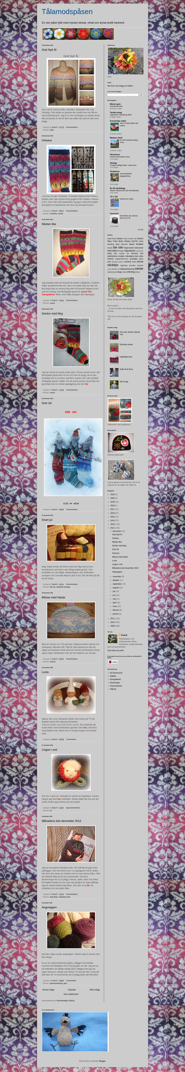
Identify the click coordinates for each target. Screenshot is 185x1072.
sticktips (112, 265)
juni (114, 595)
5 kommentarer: (72, 211)
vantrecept (111, 272)
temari (114, 269)
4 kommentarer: (72, 390)
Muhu (121, 241)
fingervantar (129, 248)
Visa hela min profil (115, 650)
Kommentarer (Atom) (65, 1001)
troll (118, 269)
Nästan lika (49, 224)
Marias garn (115, 104)
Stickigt (113, 163)
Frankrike (53, 214)
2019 (112, 502)
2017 (112, 509)
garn (65, 983)
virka (124, 272)
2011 (112, 618)
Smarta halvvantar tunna (120, 157)
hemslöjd (112, 250)
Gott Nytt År (49, 49)
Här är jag (124, 382)
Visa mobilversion (71, 994)
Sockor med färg (52, 313)
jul (51, 810)
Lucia (45, 672)
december (117, 531)
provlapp (133, 259)
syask (109, 269)
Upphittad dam (126, 357)
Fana (125, 239)
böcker (110, 248)
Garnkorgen (115, 683)
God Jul (47, 403)
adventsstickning (56, 983)
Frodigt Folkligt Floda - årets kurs (123, 165)
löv (128, 253)
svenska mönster (136, 265)
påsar (141, 259)
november (117, 576)
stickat (140, 261)
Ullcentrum (115, 155)
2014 (112, 520)
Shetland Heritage (63, 587)
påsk (109, 262)
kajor (122, 251)
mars (115, 606)
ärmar (137, 272)
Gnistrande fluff (116, 106)
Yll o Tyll (114, 197)
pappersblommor (121, 259)
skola (134, 262)
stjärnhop (123, 265)
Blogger (102, 1061)
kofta (52, 130)
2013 (112, 524)
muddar (121, 256)
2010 (112, 622)
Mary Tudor (112, 241)
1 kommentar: (71, 739)
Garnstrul (114, 214)
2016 (112, 513)
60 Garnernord (116, 673)
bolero (131, 244)
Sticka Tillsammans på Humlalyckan (124, 190)
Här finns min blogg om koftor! (120, 86)
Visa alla (140, 229)
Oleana (127, 241)
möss (141, 256)
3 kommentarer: (72, 584)
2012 (112, 528)
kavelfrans (139, 251)
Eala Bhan (54, 897)
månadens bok (64, 897)
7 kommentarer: (72, 509)
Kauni (140, 238)
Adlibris (113, 676)
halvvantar (138, 248)
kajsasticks (130, 250)
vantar (139, 268)
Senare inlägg (48, 990)
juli (114, 591)
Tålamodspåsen (67, 12)
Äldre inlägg (95, 990)
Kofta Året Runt (126, 369)
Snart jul (47, 519)
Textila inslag (116, 113)
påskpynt (115, 262)
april (115, 603)
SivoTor (135, 241)
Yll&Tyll (113, 689)
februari (116, 610)
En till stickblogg (117, 188)
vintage (119, 272)
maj (114, 599)
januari (116, 614)
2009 (112, 626)
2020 (112, 498)
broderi (139, 244)
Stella (141, 241)
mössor (53, 662)
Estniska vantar (126, 344)
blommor (124, 244)
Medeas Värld (116, 138)
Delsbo (120, 239)
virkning (131, 272)
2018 (112, 506)
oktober (116, 580)
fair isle (52, 587)
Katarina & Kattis (126, 199)
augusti (116, 588)
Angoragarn (49, 907)
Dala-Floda (111, 239)
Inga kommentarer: (73, 808)
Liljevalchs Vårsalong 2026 (121, 115)
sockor (60, 214)
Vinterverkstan (116, 686)
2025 (112, 494)
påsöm (121, 262)
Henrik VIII (132, 239)
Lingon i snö (49, 749)
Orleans (47, 140)
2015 (112, 517)
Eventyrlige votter (118, 121)
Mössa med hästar (53, 597)
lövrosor (134, 253)
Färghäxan (115, 171)
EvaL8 (124, 635)
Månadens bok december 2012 (61, 820)
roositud (127, 262)
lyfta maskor (119, 253)
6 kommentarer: (72, 127)
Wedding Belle (113, 244)
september (117, 584)
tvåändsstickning (127, 269)
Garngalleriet (115, 679)
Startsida (72, 990)
